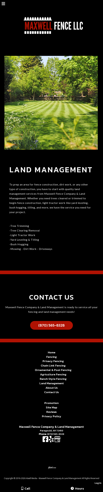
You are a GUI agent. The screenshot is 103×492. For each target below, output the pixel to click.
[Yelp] (51, 441)
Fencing (51, 357)
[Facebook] (46, 441)
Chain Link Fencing (53, 365)
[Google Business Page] (57, 441)
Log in (98, 483)
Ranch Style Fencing (53, 379)
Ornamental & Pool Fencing (53, 370)
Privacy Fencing (53, 361)
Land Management (51, 383)
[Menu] (3, 4)
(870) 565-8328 (51, 325)
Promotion (51, 403)
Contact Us (51, 392)
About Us (52, 388)
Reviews (51, 412)
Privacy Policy (51, 416)
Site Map (51, 407)
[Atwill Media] (54, 474)
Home (51, 352)
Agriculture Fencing (53, 374)
